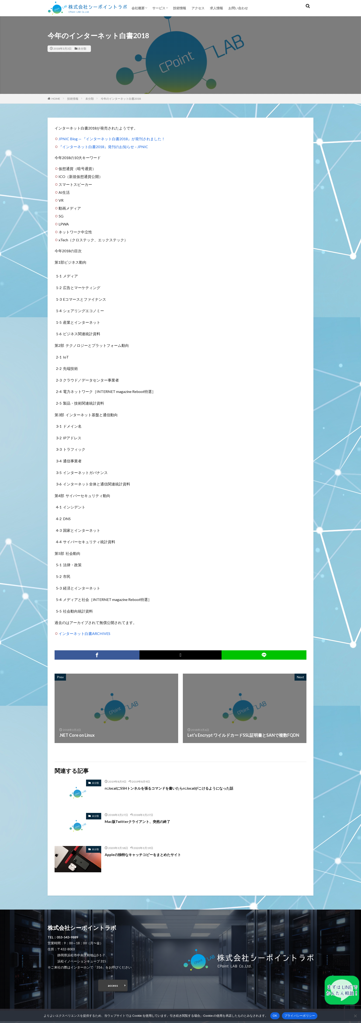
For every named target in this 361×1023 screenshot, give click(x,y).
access (113, 986)
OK (275, 1015)
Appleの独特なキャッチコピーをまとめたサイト (150, 854)
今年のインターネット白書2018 (121, 98)
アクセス (198, 8)
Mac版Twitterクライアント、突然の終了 (143, 821)
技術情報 (179, 8)
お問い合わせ (238, 8)
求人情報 (216, 8)
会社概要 (138, 8)
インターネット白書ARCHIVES (84, 633)
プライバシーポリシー (299, 1015)
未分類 (82, 48)
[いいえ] (355, 1015)
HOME (56, 98)
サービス (158, 8)
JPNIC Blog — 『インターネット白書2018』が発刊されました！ (112, 138)
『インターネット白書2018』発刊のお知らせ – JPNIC (103, 146)
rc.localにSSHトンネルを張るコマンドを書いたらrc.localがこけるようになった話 (181, 788)
